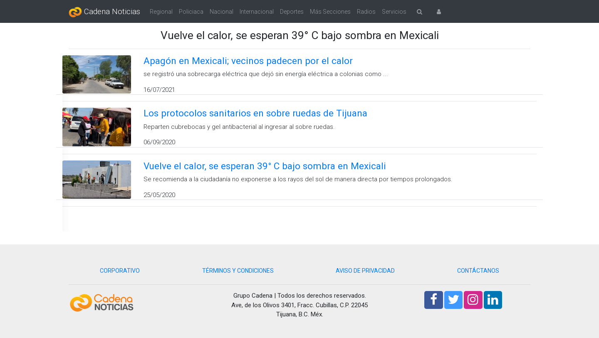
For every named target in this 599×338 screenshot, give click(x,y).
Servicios (394, 11)
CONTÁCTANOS (478, 270)
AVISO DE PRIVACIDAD (365, 270)
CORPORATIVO (120, 270)
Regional (161, 11)
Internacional (257, 11)
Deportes (292, 11)
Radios (366, 11)
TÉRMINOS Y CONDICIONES (238, 270)
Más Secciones (330, 11)
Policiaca (191, 11)
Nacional (221, 11)
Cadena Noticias (104, 12)
